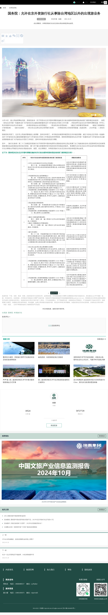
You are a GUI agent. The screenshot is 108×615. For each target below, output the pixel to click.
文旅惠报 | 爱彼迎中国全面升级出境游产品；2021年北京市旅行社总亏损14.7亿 (29, 519)
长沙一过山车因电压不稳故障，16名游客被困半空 (18, 554)
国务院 (10, 313)
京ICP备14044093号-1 (69, 608)
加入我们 (50, 570)
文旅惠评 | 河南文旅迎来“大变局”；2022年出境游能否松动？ (23, 523)
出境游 (4, 313)
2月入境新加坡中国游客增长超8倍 (15, 516)
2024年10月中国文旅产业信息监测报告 (54, 502)
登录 (50, 325)
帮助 (69, 570)
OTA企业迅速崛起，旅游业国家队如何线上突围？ (18, 539)
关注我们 (93, 2)
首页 (4, 8)
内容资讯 (9, 570)
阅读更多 (54, 425)
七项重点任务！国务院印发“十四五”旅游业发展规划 (20, 527)
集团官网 (30, 570)
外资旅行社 (18, 313)
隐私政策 (88, 570)
